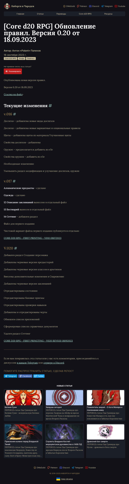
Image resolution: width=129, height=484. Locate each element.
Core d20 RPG (85, 14)
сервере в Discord (53, 362)
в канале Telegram (27, 362)
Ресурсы (108, 14)
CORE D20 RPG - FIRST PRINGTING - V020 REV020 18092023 (38, 340)
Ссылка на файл (13, 94)
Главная (20, 14)
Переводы (61, 14)
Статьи (40, 14)
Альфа (21, 58)
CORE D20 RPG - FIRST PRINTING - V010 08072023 (32, 237)
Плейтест (31, 58)
